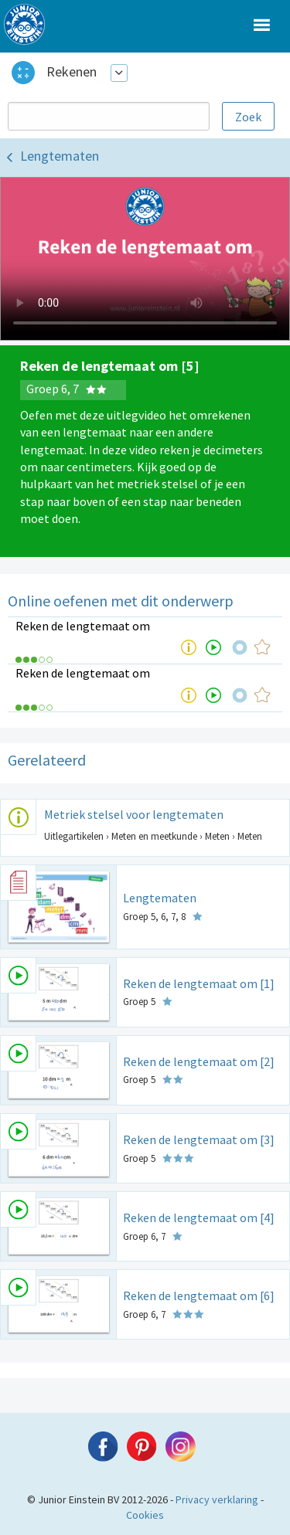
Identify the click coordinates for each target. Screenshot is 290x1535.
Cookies (145, 1515)
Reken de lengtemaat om (82, 625)
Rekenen (71, 71)
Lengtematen (59, 156)
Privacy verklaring (217, 1499)
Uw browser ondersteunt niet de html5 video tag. (145, 259)
